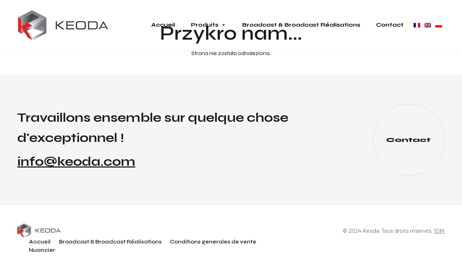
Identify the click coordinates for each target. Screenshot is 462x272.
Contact (390, 24)
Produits (208, 25)
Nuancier (42, 250)
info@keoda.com (76, 161)
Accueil (163, 24)
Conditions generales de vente (213, 241)
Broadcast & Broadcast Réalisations (301, 24)
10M (439, 231)
